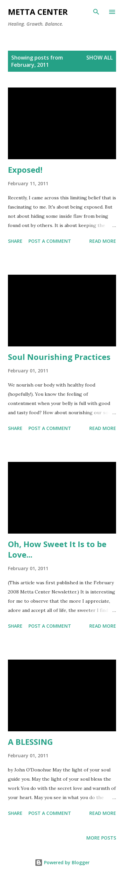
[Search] (96, 12)
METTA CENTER (38, 11)
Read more (102, 241)
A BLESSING (30, 741)
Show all (99, 57)
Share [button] (15, 241)
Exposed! (25, 169)
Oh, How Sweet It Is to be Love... (57, 549)
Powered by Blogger (62, 862)
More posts (101, 838)
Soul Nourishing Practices (59, 356)
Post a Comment (49, 241)
